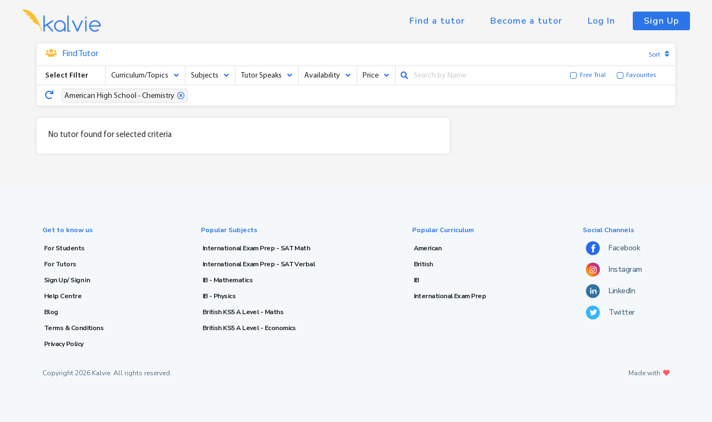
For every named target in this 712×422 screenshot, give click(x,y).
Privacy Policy (63, 343)
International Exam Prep (450, 296)
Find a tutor (437, 21)
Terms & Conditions (73, 328)
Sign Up (661, 21)
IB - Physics (219, 296)
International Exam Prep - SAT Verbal (258, 264)
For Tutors (60, 264)
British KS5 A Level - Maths (242, 312)
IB (416, 280)
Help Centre (62, 296)
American (428, 248)
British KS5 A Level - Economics (249, 328)
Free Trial (593, 75)
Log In (601, 21)
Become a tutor (526, 21)
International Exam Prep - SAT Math (256, 248)
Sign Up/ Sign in (67, 280)
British (423, 264)
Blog (51, 312)
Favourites (641, 75)
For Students (64, 248)
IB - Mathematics (227, 280)
